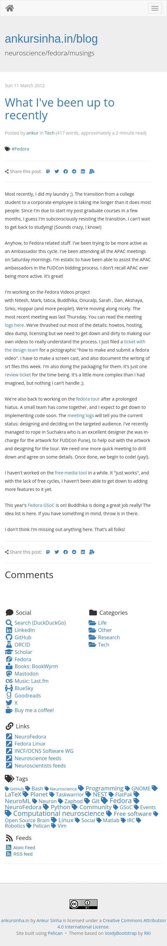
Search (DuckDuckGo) (35, 622)
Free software (129, 813)
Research (104, 637)
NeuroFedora (25, 736)
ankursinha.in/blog (51, 38)
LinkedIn (20, 630)
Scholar (18, 651)
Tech (49, 133)
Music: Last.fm (27, 680)
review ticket (18, 375)
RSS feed (19, 854)
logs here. (15, 325)
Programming (101, 788)
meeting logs (81, 415)
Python (57, 807)
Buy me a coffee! (29, 710)
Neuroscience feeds (33, 758)
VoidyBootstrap (121, 933)
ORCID (17, 644)
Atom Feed (20, 847)
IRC (128, 820)
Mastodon (22, 673)
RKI (147, 933)
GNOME (138, 788)
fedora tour (88, 399)
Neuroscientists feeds (35, 765)
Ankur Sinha (49, 920)
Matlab (109, 820)
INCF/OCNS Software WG (39, 750)
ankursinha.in (15, 920)
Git (92, 801)
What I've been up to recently (60, 109)
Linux (63, 820)
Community (92, 807)
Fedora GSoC (41, 505)
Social (85, 820)
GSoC (123, 807)
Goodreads (23, 695)
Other (100, 630)
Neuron (45, 801)
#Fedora (20, 149)
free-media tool (71, 473)
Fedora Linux (25, 743)
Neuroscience (61, 789)
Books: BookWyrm (31, 666)
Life (97, 622)
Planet (36, 794)
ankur (32, 133)
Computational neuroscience (55, 813)
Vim (59, 825)
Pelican (38, 825)
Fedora (18, 659)
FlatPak (121, 794)
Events (145, 807)
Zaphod (71, 801)
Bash (35, 788)
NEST (97, 794)
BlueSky (19, 688)
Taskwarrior (67, 794)
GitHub (18, 637)
